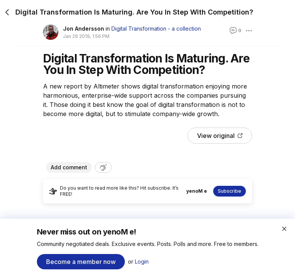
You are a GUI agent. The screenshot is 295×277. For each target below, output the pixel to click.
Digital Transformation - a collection (156, 28)
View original (219, 135)
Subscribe (229, 191)
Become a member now (81, 262)
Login (142, 261)
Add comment (69, 167)
